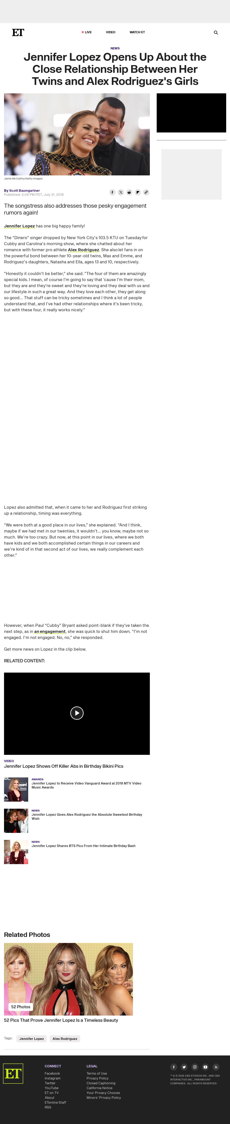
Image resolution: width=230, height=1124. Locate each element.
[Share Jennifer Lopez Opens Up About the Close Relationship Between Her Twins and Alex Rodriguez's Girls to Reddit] (129, 193)
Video (111, 32)
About (49, 1097)
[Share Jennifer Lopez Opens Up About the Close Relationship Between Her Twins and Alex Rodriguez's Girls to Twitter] (120, 193)
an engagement (49, 632)
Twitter (50, 1083)
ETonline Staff (55, 1102)
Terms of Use (97, 1073)
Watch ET (137, 32)
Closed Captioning (101, 1083)
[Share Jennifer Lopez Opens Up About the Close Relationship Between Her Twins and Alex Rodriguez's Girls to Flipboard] (137, 193)
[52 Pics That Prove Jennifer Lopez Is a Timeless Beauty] (77, 979)
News (115, 48)
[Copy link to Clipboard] (146, 193)
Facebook (52, 1073)
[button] (77, 713)
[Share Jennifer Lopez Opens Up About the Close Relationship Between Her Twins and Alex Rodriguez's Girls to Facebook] (112, 193)
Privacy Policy (98, 1078)
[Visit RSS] (216, 1068)
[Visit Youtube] (205, 1068)
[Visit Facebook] (173, 1068)
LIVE (88, 32)
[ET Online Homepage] (18, 32)
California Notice (99, 1088)
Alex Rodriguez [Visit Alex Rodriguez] (65, 1039)
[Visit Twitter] (184, 1068)
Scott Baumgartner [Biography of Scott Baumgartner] (24, 190)
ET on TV (52, 1093)
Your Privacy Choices (103, 1093)
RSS (48, 1107)
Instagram (52, 1078)
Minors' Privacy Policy (104, 1097)
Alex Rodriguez (83, 250)
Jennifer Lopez (19, 226)
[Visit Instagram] (194, 1068)
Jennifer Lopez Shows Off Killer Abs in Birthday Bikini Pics (63, 766)
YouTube (51, 1088)
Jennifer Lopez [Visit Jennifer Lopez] (31, 1039)
